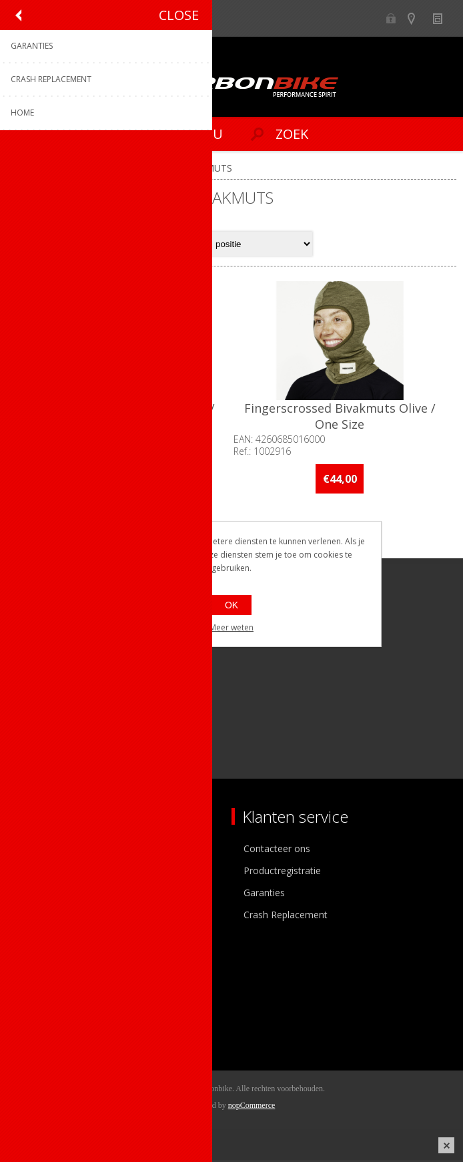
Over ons (38, 849)
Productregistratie (282, 871)
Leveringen (42, 1024)
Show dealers (417, 18)
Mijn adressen (49, 1002)
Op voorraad (52, 545)
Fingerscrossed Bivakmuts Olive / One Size (344, 418)
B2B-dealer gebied (391, 18)
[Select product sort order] (259, 244)
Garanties (264, 894)
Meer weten (231, 627)
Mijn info (38, 980)
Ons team (40, 871)
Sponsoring (43, 916)
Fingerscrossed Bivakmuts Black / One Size (119, 418)
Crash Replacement (286, 916)
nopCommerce (252, 1106)
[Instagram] (62, 732)
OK (231, 605)
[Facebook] (25, 732)
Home (25, 168)
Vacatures (40, 894)
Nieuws (443, 18)
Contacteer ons (277, 849)
